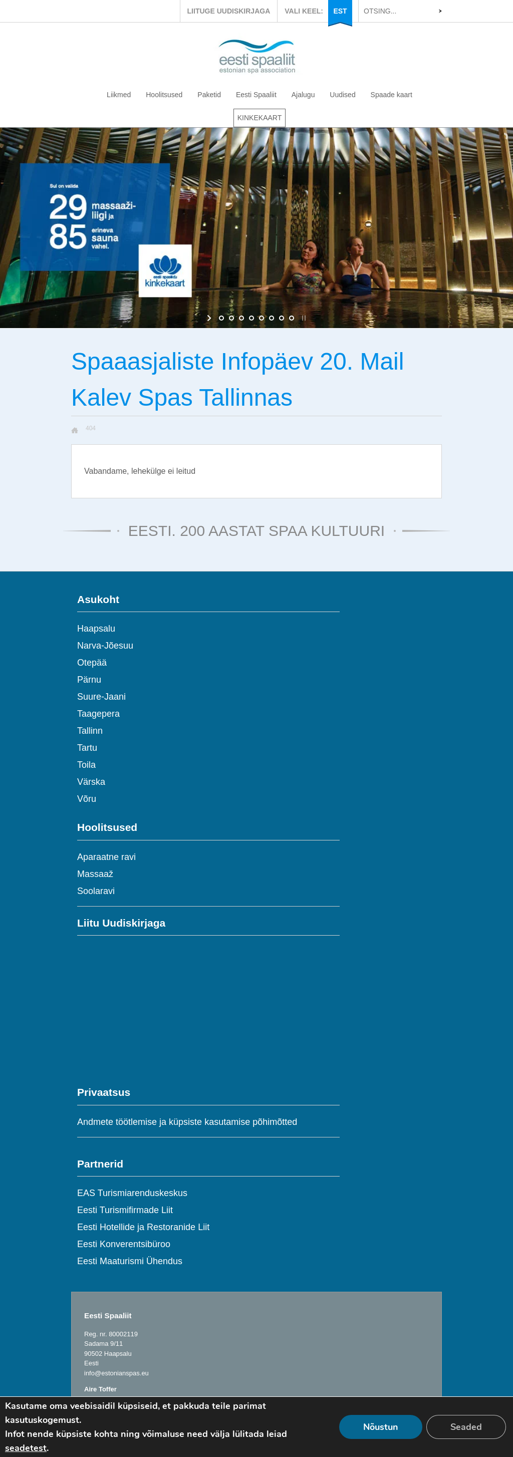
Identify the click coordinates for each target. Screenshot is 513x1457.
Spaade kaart (391, 95)
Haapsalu (96, 629)
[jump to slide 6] (272, 318)
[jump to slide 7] (282, 318)
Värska (91, 782)
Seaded (466, 1427)
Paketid (209, 95)
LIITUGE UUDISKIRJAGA (229, 11)
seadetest (26, 1448)
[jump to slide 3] (241, 318)
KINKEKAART (259, 118)
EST (340, 11)
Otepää (92, 663)
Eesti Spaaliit (256, 95)
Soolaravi (96, 891)
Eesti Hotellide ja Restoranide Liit (143, 1227)
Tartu (87, 748)
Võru (86, 799)
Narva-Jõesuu (105, 646)
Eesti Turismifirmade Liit (125, 1210)
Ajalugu (303, 95)
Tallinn (90, 731)
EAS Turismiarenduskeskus (132, 1193)
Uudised (342, 95)
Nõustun (380, 1427)
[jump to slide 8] (292, 318)
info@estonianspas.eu (116, 1373)
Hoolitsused (164, 95)
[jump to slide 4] (251, 318)
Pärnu (89, 680)
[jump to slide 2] (231, 318)
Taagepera (98, 714)
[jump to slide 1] (221, 318)
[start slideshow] (210, 318)
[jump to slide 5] (261, 318)
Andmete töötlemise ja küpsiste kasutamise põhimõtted (187, 1122)
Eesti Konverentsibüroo (123, 1244)
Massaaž (95, 874)
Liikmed (119, 95)
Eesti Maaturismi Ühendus (129, 1261)
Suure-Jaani (101, 697)
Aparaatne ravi (106, 857)
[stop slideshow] (303, 318)
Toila (86, 765)
